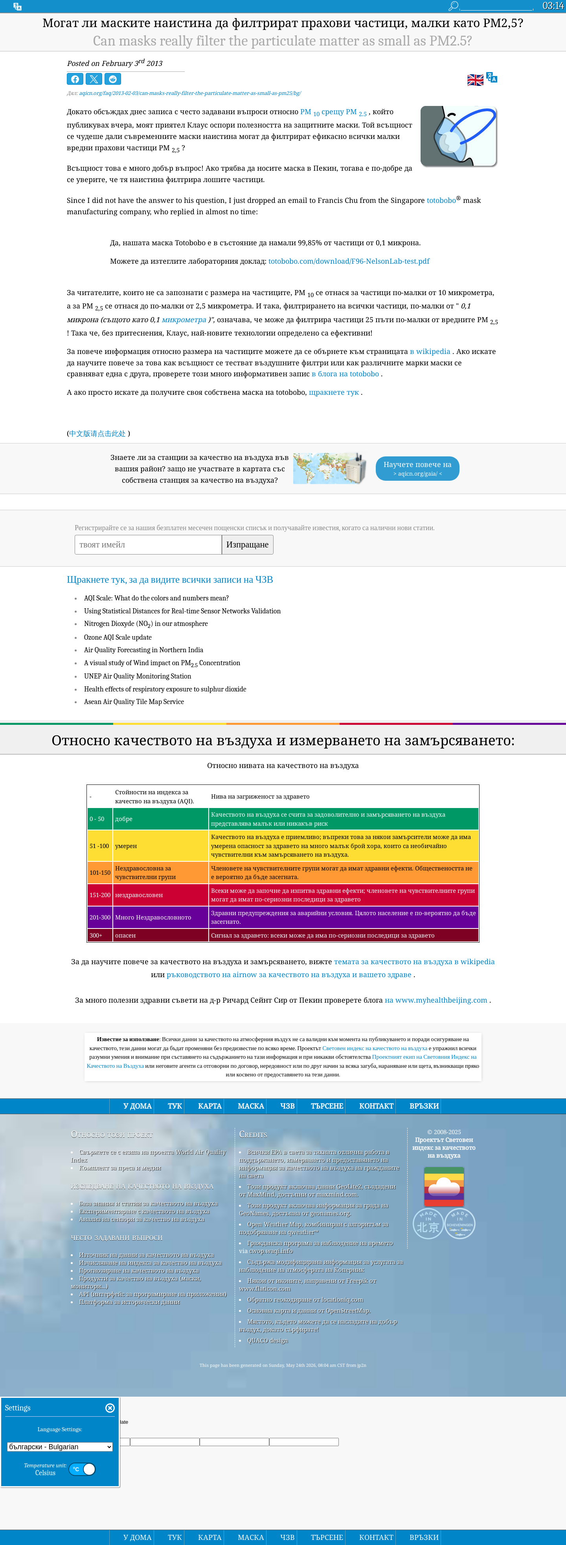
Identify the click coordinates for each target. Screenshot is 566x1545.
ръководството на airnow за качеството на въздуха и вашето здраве (289, 974)
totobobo (441, 200)
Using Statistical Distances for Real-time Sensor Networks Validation (182, 611)
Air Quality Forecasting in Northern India (144, 650)
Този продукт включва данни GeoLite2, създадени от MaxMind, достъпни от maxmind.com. (317, 1190)
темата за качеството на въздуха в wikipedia (414, 961)
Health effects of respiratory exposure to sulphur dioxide (165, 689)
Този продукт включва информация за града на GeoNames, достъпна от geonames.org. (313, 1209)
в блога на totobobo (345, 373)
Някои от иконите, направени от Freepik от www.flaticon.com (307, 1284)
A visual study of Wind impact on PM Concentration (162, 663)
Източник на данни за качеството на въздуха (146, 1255)
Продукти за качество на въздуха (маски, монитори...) (136, 1282)
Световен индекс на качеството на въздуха (375, 1048)
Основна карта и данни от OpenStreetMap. (309, 1310)
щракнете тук (334, 392)
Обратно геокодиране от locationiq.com (305, 1299)
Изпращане (247, 545)
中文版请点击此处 (97, 433)
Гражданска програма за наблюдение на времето (320, 1243)
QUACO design (267, 1340)
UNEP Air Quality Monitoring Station (137, 676)
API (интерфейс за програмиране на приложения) (152, 1294)
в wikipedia (430, 351)
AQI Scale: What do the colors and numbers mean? (156, 598)
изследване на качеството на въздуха (142, 1185)
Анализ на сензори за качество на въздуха (141, 1219)
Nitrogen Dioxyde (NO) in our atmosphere (146, 624)
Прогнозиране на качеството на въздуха (139, 1270)
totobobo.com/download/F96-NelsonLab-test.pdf (349, 261)
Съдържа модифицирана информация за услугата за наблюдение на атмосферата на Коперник (321, 1265)
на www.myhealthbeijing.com (436, 1000)
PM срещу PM (333, 111)
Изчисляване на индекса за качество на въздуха (150, 1262)
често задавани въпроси (117, 1237)
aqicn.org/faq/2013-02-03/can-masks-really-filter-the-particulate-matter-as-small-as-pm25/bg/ (190, 93)
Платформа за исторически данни (129, 1302)
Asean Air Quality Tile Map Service (134, 702)
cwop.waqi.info (271, 1251)
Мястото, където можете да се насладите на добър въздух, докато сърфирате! (318, 1325)
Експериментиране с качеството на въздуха (144, 1211)
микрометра (184, 319)
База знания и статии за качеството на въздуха (148, 1203)
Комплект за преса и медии (120, 1167)
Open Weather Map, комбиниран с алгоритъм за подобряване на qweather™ (313, 1228)
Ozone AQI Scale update (118, 637)
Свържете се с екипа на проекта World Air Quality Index (148, 1156)
